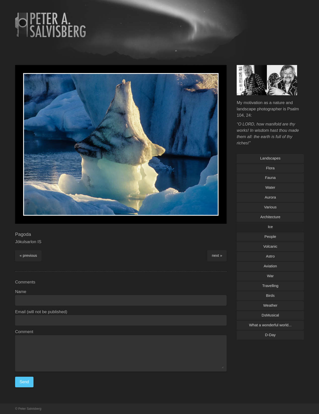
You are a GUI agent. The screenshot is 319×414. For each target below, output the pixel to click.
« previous (28, 255)
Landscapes (270, 158)
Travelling (270, 285)
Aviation (270, 266)
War (270, 276)
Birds (270, 295)
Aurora (270, 197)
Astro (270, 256)
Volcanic (270, 246)
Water (270, 187)
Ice (270, 227)
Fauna (270, 177)
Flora (270, 168)
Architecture (270, 217)
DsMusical (270, 315)
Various (270, 207)
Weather (270, 305)
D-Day (270, 335)
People (270, 236)
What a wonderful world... (270, 325)
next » (217, 255)
